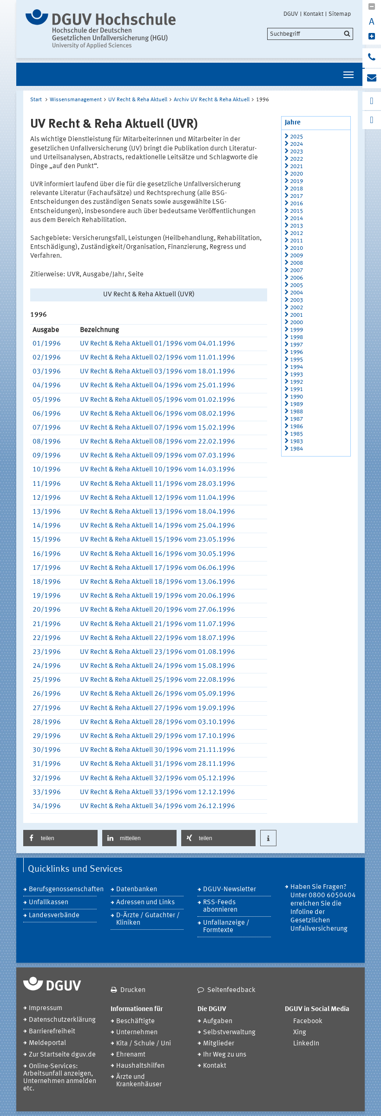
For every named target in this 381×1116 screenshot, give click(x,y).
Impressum (45, 1008)
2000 (296, 323)
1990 (296, 397)
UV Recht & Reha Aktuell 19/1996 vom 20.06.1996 (157, 596)
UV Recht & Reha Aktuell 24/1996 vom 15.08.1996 (157, 666)
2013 (296, 226)
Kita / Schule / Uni (143, 1043)
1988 (296, 412)
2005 (296, 285)
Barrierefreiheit (52, 1031)
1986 (296, 427)
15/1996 (47, 539)
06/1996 (47, 414)
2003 (296, 300)
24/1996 (47, 666)
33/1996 (47, 792)
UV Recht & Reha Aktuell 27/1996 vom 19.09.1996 (157, 708)
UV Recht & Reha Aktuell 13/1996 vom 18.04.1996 (157, 512)
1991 (296, 389)
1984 (296, 449)
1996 (296, 352)
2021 (296, 166)
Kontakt (313, 14)
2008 (296, 263)
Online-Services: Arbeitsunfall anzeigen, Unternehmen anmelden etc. (59, 1077)
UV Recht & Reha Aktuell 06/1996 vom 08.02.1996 (157, 414)
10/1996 (47, 469)
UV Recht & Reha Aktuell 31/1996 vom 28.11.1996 (157, 764)
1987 (296, 419)
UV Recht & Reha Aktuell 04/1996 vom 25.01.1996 (157, 385)
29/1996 (47, 736)
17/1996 (47, 568)
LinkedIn (306, 1043)
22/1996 (47, 638)
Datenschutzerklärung (62, 1020)
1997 (296, 345)
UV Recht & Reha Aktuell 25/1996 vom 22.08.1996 (157, 680)
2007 (296, 271)
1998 (296, 337)
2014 (296, 218)
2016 (296, 204)
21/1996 (47, 624)
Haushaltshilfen (140, 1066)
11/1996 (47, 484)
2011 (296, 241)
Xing (299, 1032)
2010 (296, 248)
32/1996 (47, 778)
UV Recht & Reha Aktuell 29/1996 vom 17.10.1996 (157, 736)
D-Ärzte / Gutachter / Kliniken (148, 919)
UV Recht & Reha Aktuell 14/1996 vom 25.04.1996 (157, 525)
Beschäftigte (135, 1021)
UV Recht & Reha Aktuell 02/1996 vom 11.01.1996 (157, 357)
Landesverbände (54, 915)
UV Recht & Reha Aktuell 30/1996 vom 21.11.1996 (157, 750)
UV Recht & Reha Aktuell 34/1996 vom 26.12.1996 (157, 806)
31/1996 (47, 764)
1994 (296, 367)
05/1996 (47, 400)
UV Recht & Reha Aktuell (137, 100)
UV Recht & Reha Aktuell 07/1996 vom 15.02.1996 (157, 427)
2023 (296, 152)
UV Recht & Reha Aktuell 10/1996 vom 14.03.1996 (157, 469)
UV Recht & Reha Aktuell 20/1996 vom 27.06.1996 (157, 610)
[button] (60, 838)
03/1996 (47, 371)
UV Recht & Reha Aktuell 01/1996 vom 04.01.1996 (157, 343)
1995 (296, 360)
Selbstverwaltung (229, 1032)
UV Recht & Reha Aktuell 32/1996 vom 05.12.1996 (157, 778)
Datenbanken (136, 889)
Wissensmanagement (76, 100)
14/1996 (47, 525)
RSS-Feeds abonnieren (220, 906)
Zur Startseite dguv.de (62, 1054)
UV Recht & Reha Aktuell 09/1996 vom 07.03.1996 (157, 455)
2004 (296, 293)
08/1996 (47, 441)
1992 (296, 382)
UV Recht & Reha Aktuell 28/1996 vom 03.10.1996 (157, 722)
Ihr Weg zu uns (224, 1054)
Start (36, 100)
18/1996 (47, 582)
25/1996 (47, 680)
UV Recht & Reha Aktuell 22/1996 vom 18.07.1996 (157, 638)
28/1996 (47, 722)
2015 (296, 211)
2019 (296, 181)
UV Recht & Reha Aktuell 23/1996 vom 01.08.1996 (157, 652)
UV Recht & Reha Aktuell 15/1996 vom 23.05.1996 (157, 539)
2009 (296, 256)
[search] (310, 34)
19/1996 (47, 596)
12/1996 (47, 498)
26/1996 (47, 694)
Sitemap (339, 14)
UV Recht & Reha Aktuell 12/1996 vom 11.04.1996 (157, 498)
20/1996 (47, 610)
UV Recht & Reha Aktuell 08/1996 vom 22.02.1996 (157, 441)
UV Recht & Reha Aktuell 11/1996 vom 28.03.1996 (157, 484)
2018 (296, 189)
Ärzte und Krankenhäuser (139, 1081)
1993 (296, 375)
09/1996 (47, 455)
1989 (296, 404)
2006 (296, 278)
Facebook (307, 1021)
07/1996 (47, 427)
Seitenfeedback (231, 990)
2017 (296, 196)
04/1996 (47, 385)
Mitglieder (218, 1043)
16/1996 (47, 554)
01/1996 (47, 343)
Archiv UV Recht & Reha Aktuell (212, 100)
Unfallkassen (48, 902)
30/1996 (47, 750)
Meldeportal (47, 1043)
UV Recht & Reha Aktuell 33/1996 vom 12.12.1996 (157, 792)
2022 (296, 159)
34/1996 (47, 806)
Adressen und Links (145, 902)
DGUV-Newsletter (229, 889)
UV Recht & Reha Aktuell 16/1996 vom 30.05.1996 (157, 554)
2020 (296, 174)
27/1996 (47, 708)
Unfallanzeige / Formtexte (226, 927)
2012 (296, 233)
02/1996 (47, 357)
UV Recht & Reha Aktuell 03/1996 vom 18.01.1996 (157, 371)
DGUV (290, 14)
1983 (296, 441)
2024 (296, 144)
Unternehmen (137, 1032)
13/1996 (47, 512)
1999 (296, 330)
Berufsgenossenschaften (63, 889)
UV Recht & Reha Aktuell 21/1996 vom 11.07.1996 (157, 624)
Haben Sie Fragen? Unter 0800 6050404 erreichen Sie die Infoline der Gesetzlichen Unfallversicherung (323, 908)
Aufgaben (217, 1021)
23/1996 (47, 652)
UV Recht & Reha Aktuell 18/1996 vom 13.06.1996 (157, 582)
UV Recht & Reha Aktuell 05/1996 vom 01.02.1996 (157, 400)
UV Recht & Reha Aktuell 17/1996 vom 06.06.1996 (157, 568)
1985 (296, 434)
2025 (296, 137)
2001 (296, 315)
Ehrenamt (130, 1054)
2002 (296, 308)
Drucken (132, 990)
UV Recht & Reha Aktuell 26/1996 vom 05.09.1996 (157, 694)
